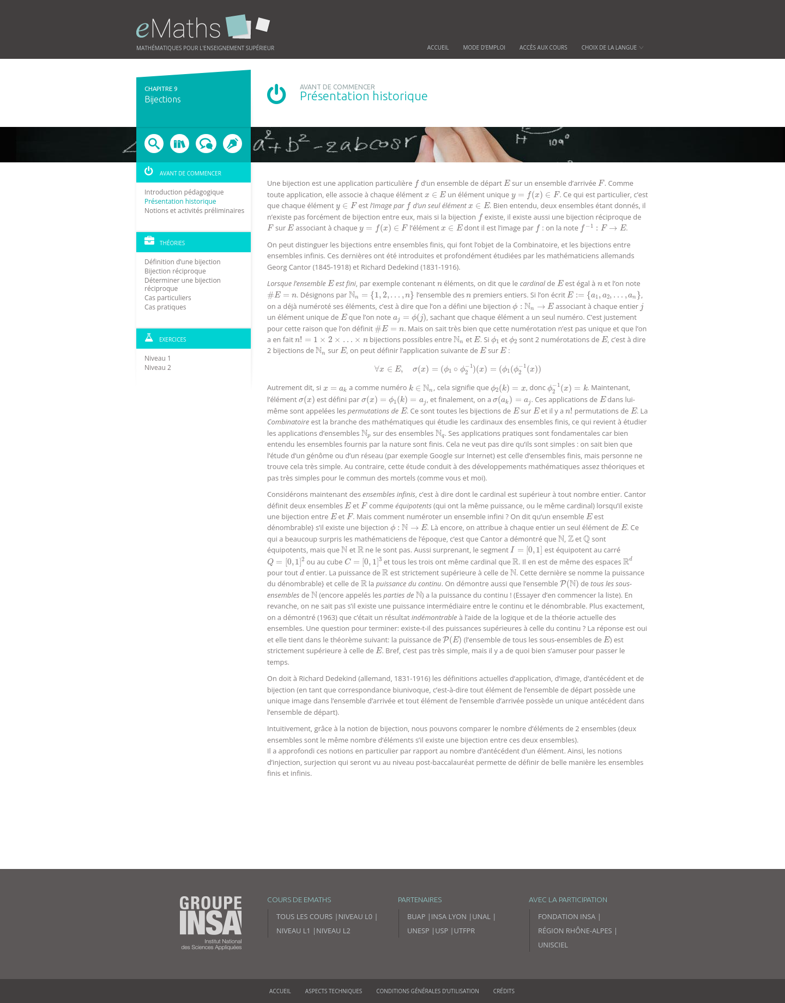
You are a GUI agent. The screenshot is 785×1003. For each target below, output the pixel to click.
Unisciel (553, 945)
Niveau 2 (157, 367)
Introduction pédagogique (184, 192)
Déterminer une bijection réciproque (182, 284)
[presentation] (416, 183)
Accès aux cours (543, 47)
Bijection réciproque (175, 271)
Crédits (504, 991)
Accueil (438, 47)
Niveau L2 (333, 930)
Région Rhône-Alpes (575, 930)
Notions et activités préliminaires (194, 210)
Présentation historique (180, 201)
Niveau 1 (157, 358)
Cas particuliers (167, 298)
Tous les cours (304, 916)
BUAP (416, 916)
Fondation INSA (566, 916)
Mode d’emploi (484, 47)
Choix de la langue (613, 47)
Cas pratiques (165, 307)
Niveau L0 (355, 916)
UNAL (481, 916)
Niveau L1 (293, 930)
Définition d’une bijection (182, 262)
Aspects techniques (333, 991)
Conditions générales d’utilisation (427, 991)
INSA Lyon (449, 916)
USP (441, 930)
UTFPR (464, 930)
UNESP (418, 930)
